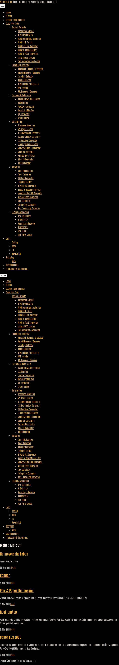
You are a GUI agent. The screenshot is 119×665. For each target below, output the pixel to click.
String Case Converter (27, 204)
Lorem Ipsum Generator (28, 144)
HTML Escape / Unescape (28, 83)
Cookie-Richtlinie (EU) (15, 19)
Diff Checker (23, 219)
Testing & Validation (20, 212)
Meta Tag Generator (26, 151)
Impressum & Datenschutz (17, 268)
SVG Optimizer (23, 117)
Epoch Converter (25, 181)
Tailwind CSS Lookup (26, 57)
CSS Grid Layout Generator (29, 98)
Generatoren (17, 121)
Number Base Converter (28, 197)
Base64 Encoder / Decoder (29, 72)
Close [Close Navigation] (3, 275)
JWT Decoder (23, 87)
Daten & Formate (19, 27)
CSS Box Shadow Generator (29, 136)
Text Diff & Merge (25, 234)
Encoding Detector (25, 76)
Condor (5, 575)
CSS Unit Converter (26, 178)
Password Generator (26, 155)
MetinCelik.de (6, 1)
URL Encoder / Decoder (27, 91)
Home (8, 12)
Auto (14, 261)
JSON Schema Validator (28, 46)
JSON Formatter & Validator (29, 38)
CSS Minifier (23, 102)
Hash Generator (24, 80)
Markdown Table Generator (29, 147)
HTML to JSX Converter (27, 185)
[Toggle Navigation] (2, 6)
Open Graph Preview (26, 223)
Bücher (9, 15)
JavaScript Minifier (26, 110)
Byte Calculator (24, 215)
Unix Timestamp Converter (29, 208)
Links (8, 238)
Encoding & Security (20, 65)
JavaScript (16, 253)
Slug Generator (24, 200)
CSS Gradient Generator (28, 140)
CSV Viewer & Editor (26, 31)
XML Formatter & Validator (29, 61)
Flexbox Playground (26, 106)
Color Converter (24, 174)
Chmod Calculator (25, 170)
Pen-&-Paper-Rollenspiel (17, 590)
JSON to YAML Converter (28, 53)
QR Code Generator (26, 159)
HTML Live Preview (25, 34)
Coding (15, 242)
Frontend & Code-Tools (21, 95)
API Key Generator (25, 129)
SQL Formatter (23, 114)
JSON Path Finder (25, 42)
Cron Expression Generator (29, 132)
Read (13, 567)
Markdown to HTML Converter (30, 193)
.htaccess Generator (26, 125)
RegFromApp (8, 611)
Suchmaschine (12, 264)
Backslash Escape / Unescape (30, 68)
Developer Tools (12, 23)
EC (13, 249)
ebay (14, 245)
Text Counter (23, 230)
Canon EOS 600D (10, 637)
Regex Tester (23, 227)
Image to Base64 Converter (29, 189)
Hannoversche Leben (14, 553)
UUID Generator (24, 162)
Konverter (16, 166)
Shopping (10, 257)
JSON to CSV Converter (27, 49)
